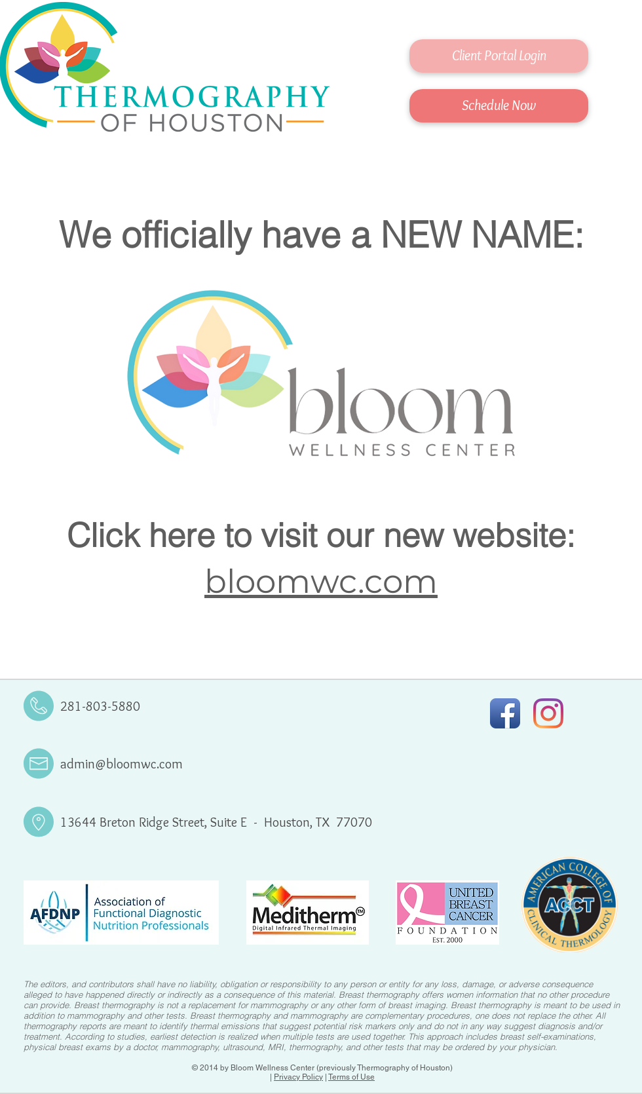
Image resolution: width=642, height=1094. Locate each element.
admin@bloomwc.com (121, 764)
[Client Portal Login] (498, 56)
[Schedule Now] (498, 106)
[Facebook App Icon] (505, 713)
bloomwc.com (321, 581)
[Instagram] (548, 713)
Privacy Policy (298, 1077)
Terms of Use (351, 1077)
